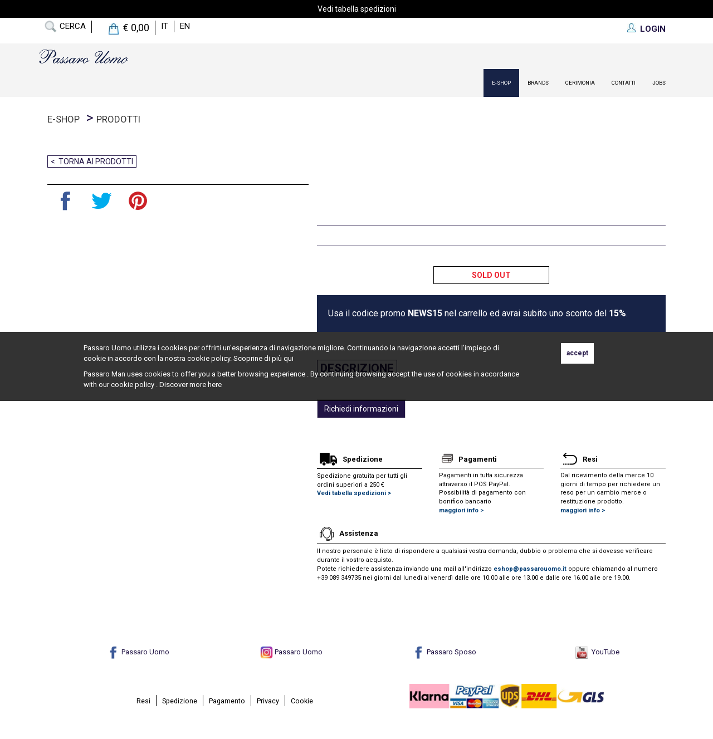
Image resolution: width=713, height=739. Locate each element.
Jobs (659, 83)
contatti (624, 83)
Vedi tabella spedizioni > (354, 493)
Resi (143, 701)
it (164, 26)
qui (289, 358)
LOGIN (653, 29)
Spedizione (179, 701)
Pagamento (227, 701)
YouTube (597, 652)
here (215, 384)
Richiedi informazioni (361, 408)
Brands (538, 83)
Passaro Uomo (138, 652)
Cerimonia (580, 83)
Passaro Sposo (444, 652)
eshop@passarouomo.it (530, 568)
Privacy (268, 701)
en (185, 26)
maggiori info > (461, 510)
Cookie (302, 701)
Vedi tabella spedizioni (357, 8)
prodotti (118, 119)
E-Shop (501, 83)
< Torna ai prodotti (92, 161)
